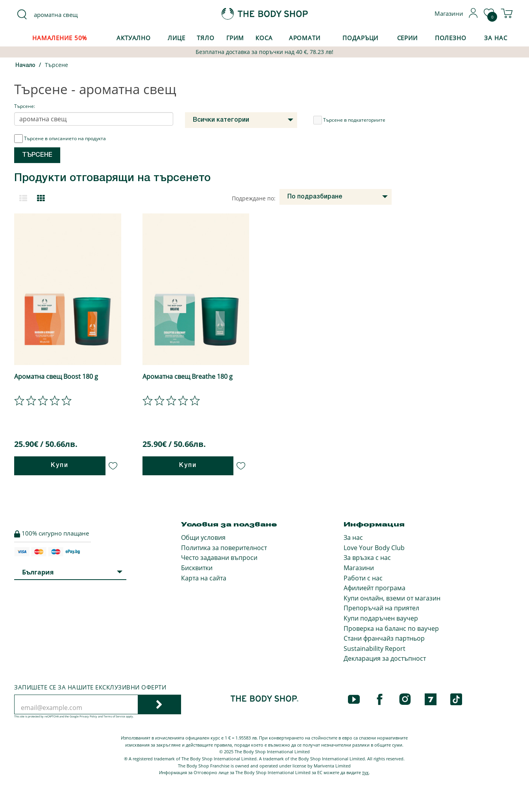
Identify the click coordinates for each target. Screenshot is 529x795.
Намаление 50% (59, 38)
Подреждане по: (254, 198)
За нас (353, 537)
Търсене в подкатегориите (349, 120)
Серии (407, 38)
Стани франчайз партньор (384, 638)
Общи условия (203, 537)
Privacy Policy (88, 716)
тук (365, 772)
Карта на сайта (203, 578)
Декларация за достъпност (385, 658)
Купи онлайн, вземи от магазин (392, 598)
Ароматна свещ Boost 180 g (56, 376)
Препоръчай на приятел (381, 608)
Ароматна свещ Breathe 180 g (187, 376)
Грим (235, 38)
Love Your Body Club (374, 547)
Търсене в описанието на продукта (60, 138)
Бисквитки (197, 567)
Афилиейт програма (374, 588)
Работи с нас (363, 578)
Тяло (206, 38)
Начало (25, 65)
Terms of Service (114, 716)
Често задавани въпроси (219, 557)
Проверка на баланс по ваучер (391, 628)
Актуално (134, 38)
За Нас (495, 38)
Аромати (304, 38)
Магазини (359, 567)
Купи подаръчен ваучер (381, 618)
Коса (264, 38)
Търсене (56, 65)
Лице (176, 38)
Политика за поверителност (224, 547)
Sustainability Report (374, 648)
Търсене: (24, 106)
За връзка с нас (367, 557)
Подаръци (360, 38)
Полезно (450, 38)
